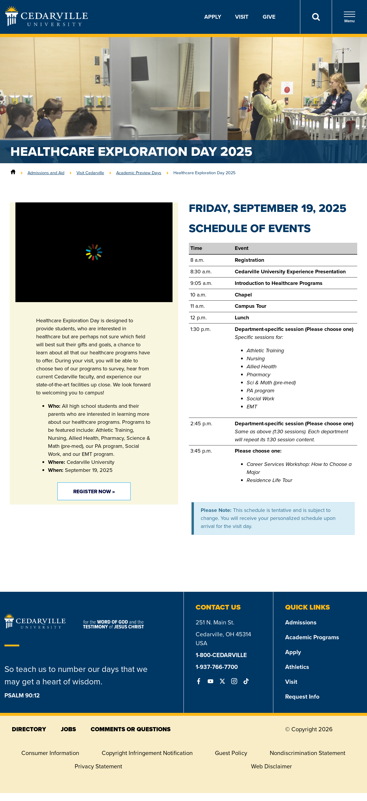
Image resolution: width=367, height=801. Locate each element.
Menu (349, 17)
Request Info (302, 696)
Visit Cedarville (90, 172)
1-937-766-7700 (217, 666)
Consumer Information (50, 752)
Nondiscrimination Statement (307, 752)
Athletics (297, 666)
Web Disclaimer (271, 766)
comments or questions (130, 729)
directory (29, 729)
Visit (241, 16)
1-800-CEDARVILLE (221, 655)
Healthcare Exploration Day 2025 (204, 172)
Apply (212, 16)
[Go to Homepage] (46, 24)
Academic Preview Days (138, 172)
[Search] (316, 17)
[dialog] (349, 783)
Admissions (301, 622)
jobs (68, 729)
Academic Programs (312, 637)
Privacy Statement (98, 766)
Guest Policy (231, 752)
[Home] (13, 172)
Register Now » (94, 491)
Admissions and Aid (46, 172)
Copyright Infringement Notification (147, 752)
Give (269, 16)
